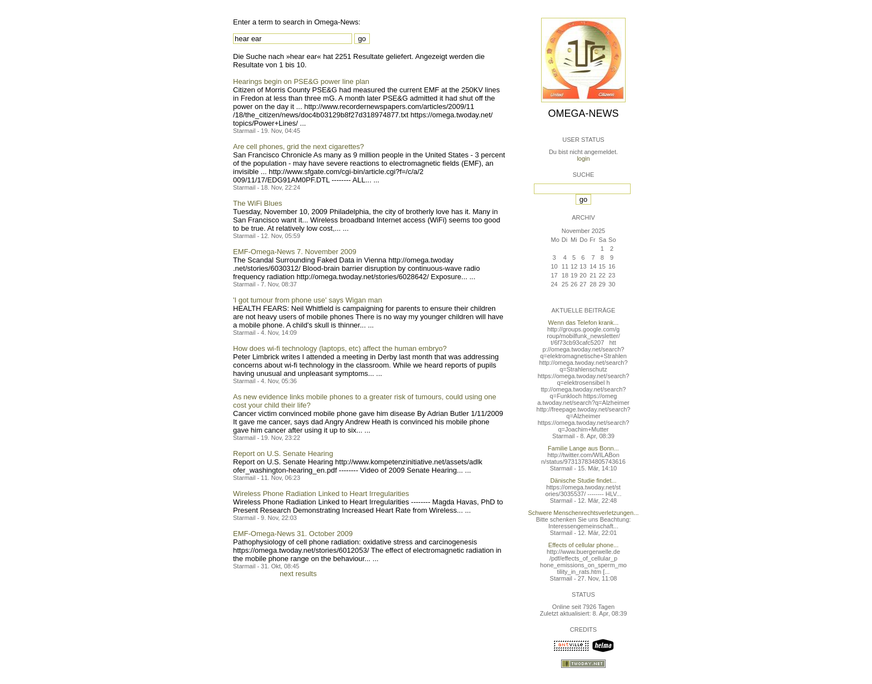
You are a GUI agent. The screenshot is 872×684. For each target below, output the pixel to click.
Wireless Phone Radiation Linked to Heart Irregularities (321, 493)
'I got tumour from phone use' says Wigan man (307, 300)
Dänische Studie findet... (583, 480)
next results (298, 573)
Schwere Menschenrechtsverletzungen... (583, 512)
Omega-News (583, 113)
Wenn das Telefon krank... (583, 322)
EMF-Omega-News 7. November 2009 (294, 251)
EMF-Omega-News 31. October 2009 (293, 533)
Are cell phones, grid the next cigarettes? (298, 146)
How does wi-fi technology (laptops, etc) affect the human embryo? (340, 348)
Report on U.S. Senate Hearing (283, 453)
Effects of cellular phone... (583, 545)
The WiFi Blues (257, 203)
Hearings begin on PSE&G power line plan (301, 81)
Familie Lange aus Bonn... (583, 448)
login (583, 158)
